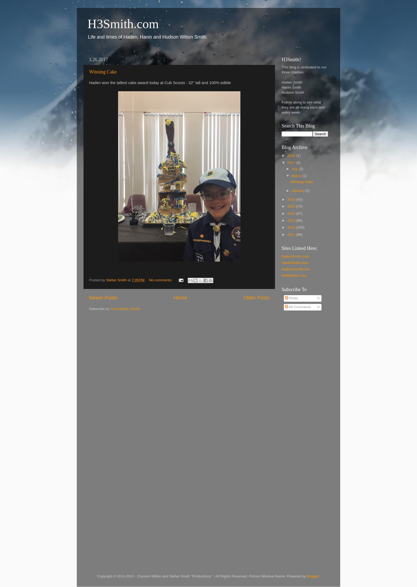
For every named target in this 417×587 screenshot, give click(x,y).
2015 (291, 206)
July (295, 169)
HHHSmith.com (294, 276)
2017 (291, 163)
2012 (291, 227)
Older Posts (256, 297)
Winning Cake (103, 72)
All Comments (298, 307)
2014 (291, 214)
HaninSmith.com (295, 263)
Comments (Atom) (125, 309)
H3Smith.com (123, 24)
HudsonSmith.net (295, 269)
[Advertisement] (303, 400)
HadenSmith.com (295, 256)
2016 (291, 199)
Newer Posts (103, 297)
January (298, 191)
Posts (291, 298)
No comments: (161, 280)
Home (180, 297)
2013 (291, 220)
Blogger (313, 576)
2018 (291, 156)
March (296, 176)
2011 (291, 235)
